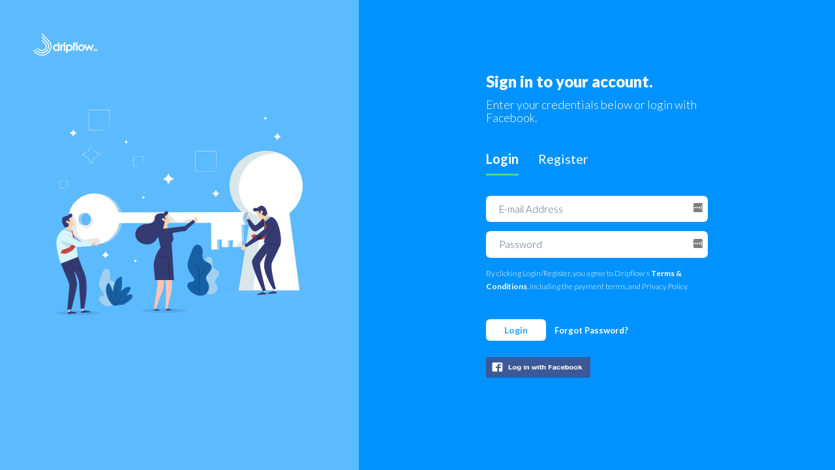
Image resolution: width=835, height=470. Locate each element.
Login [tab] (502, 158)
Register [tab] (563, 158)
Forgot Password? (591, 330)
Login (516, 330)
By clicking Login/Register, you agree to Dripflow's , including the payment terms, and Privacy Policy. (587, 279)
